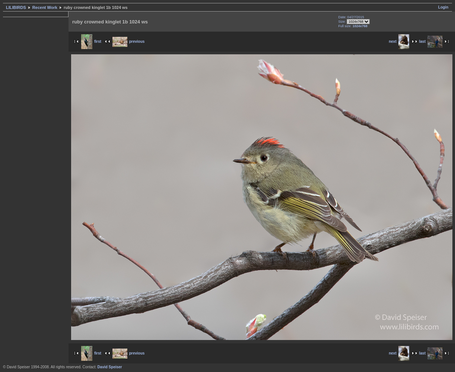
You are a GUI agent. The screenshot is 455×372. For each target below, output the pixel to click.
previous (128, 41)
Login (443, 7)
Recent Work (44, 7)
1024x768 (360, 26)
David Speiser (110, 367)
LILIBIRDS (16, 7)
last (430, 41)
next (399, 41)
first (91, 41)
